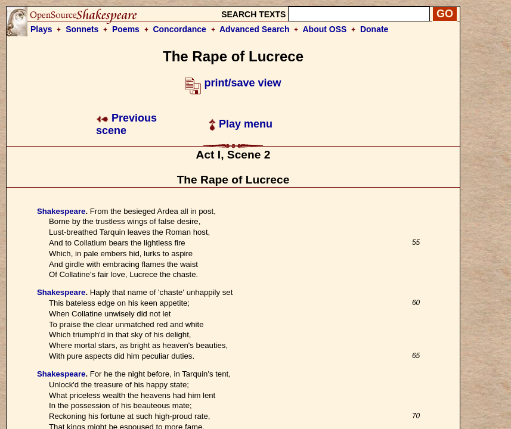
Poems (126, 29)
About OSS (325, 29)
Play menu (240, 124)
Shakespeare (61, 211)
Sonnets (82, 29)
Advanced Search (254, 29)
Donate (374, 29)
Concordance (179, 29)
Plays (41, 29)
